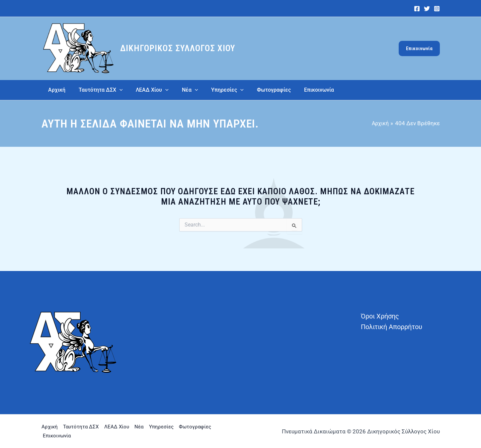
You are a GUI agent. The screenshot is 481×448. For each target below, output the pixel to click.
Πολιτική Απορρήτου (391, 327)
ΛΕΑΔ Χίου (130, 427)
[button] (419, 48)
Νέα (159, 427)
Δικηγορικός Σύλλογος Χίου (177, 48)
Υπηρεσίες (188, 427)
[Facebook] (417, 9)
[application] (115, 90)
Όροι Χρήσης (380, 316)
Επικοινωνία (104, 435)
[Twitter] (427, 9)
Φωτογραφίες (61, 435)
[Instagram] (437, 9)
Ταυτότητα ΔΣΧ (88, 427)
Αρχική (49, 427)
